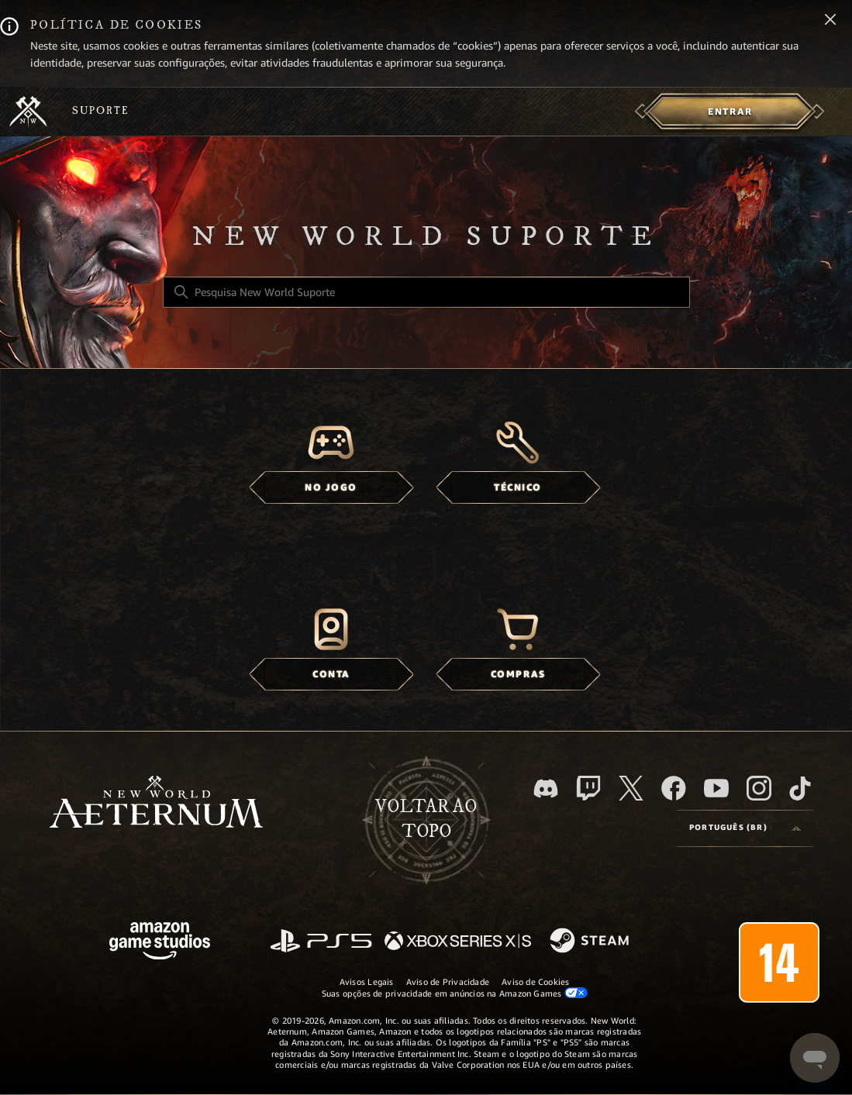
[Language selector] (745, 828)
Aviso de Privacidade (447, 981)
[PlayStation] (321, 941)
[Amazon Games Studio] (159, 943)
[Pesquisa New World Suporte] (426, 292)
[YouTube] (716, 788)
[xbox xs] (457, 942)
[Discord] (545, 788)
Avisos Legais (367, 981)
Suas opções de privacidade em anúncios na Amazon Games (455, 993)
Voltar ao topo (426, 819)
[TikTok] (800, 788)
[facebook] (673, 788)
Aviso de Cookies (536, 981)
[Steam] (591, 941)
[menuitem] (729, 111)
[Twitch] (588, 788)
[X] (631, 788)
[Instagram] (759, 788)
